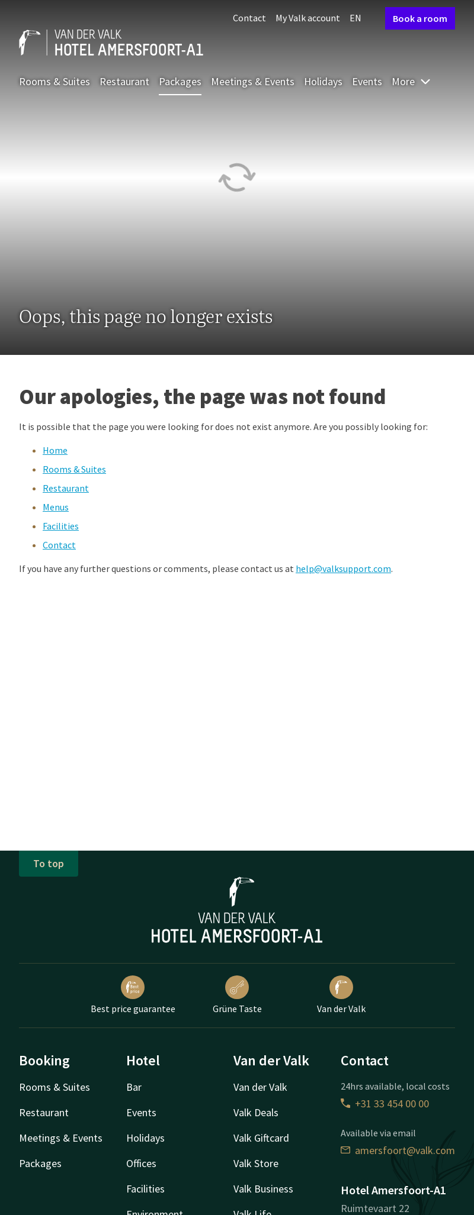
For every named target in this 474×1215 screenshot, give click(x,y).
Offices (141, 1163)
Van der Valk (341, 994)
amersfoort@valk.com (398, 1150)
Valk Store (255, 1163)
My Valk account (308, 18)
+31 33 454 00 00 (385, 1103)
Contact (249, 18)
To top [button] (48, 863)
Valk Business (263, 1188)
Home (55, 450)
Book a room (420, 18)
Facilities (61, 526)
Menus (56, 507)
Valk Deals (255, 1112)
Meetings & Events (252, 81)
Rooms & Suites (54, 81)
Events (367, 81)
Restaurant (124, 81)
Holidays (323, 81)
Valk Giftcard (261, 1138)
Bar (134, 1087)
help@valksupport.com (343, 568)
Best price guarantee (133, 994)
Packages (180, 81)
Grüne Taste (237, 994)
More (411, 81)
